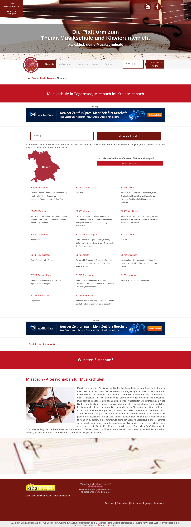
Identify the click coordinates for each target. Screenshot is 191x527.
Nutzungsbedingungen (141, 503)
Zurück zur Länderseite (42, 344)
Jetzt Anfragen (65, 64)
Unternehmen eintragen (88, 64)
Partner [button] (109, 64)
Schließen (112, 525)
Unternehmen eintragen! (130, 163)
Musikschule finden (155, 64)
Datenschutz (122, 503)
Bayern (51, 78)
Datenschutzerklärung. (93, 525)
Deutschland (36, 78)
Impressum (159, 503)
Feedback (110, 503)
